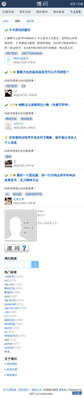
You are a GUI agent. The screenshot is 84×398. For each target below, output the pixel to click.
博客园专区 (14, 335)
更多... (8, 351)
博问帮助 (12, 363)
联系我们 (24, 389)
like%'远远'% (21, 58)
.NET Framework (32, 53)
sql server (14, 300)
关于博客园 (9, 389)
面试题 (17, 194)
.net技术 (13, 276)
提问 (5, 21)
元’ (15, 161)
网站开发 (11, 118)
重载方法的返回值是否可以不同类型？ (43, 72)
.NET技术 (11, 53)
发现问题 (12, 369)
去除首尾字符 (34, 194)
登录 (72, 3)
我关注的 (25, 11)
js (9, 331)
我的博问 (42, 11)
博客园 (63, 389)
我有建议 (12, 374)
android (12, 347)
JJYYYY (18, 123)
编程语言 (13, 320)
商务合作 (36, 389)
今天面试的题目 (20, 30)
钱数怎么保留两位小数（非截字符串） (44, 105)
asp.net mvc (15, 308)
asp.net (13, 284)
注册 (80, 3)
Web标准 (26, 118)
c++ (10, 316)
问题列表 (8, 11)
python (12, 343)
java (10, 296)
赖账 (8, 156)
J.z (15, 91)
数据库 (12, 292)
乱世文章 (18, 199)
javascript (13, 304)
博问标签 (59, 11)
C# (23, 86)
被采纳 (30, 21)
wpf (10, 339)
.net (10, 312)
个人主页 (75, 11)
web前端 (13, 324)
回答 (17, 21)
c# (7, 194)
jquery (11, 327)
